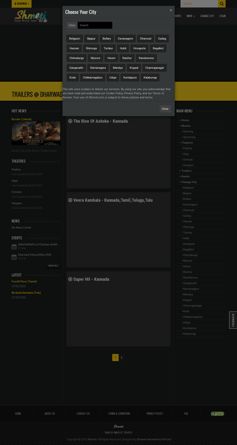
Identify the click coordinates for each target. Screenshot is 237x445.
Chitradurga (76, 58)
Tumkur (108, 48)
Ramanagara (98, 67)
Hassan (74, 48)
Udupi (112, 77)
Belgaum (74, 38)
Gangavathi (76, 67)
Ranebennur (146, 58)
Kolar (72, 77)
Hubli (123, 48)
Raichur (127, 58)
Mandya (118, 67)
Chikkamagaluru (92, 77)
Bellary (106, 38)
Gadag (162, 38)
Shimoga (91, 48)
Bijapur (91, 38)
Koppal (134, 67)
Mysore (95, 58)
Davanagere (125, 38)
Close (165, 108)
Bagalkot (158, 48)
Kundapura (130, 77)
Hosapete (139, 48)
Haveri (111, 58)
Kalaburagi (150, 77)
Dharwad (145, 38)
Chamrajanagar (154, 67)
